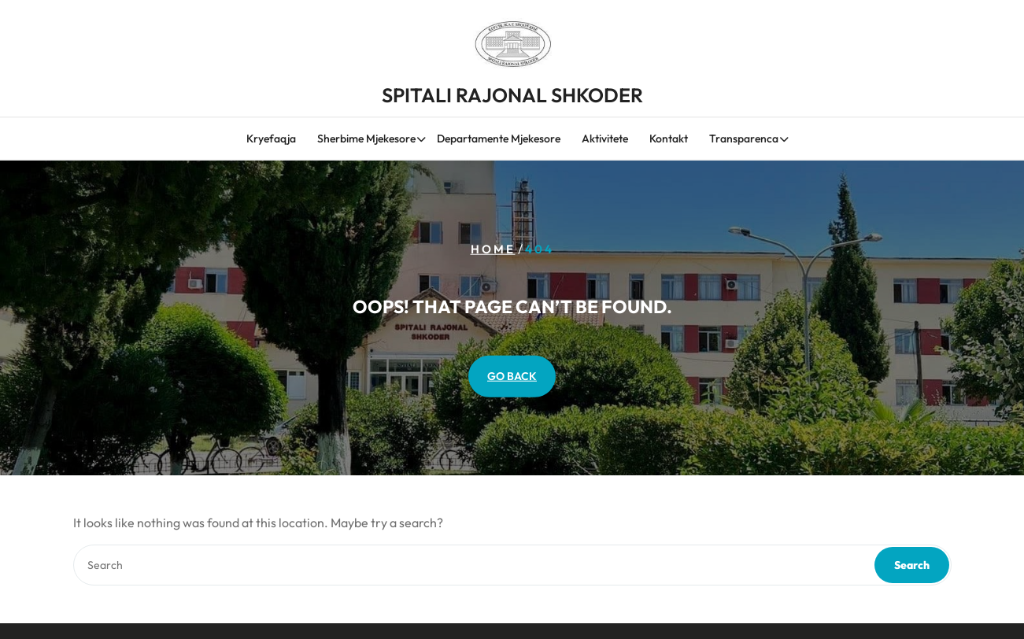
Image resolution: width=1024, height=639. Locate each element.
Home (493, 249)
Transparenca (743, 139)
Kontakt (668, 139)
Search (912, 565)
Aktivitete (605, 139)
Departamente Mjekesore (498, 139)
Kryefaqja (271, 139)
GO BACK (512, 376)
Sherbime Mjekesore (366, 139)
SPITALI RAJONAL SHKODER (512, 92)
